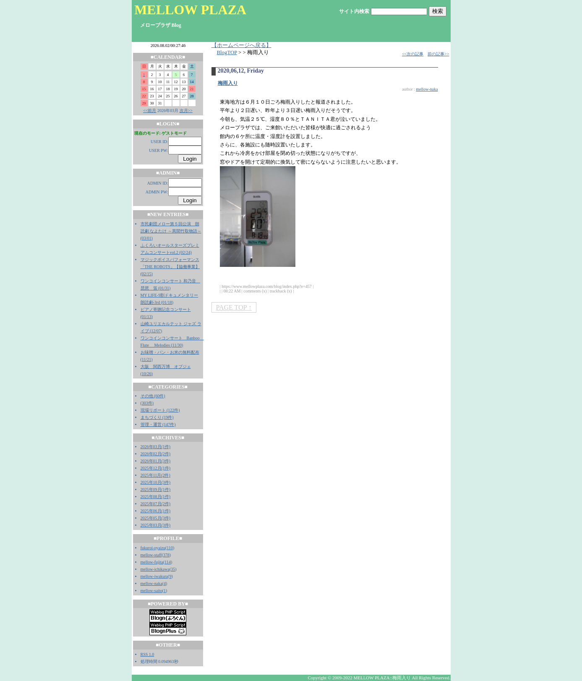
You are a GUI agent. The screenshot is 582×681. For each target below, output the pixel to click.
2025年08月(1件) (156, 496)
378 (166, 555)
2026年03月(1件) (156, 446)
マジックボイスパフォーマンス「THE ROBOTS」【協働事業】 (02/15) (170, 266)
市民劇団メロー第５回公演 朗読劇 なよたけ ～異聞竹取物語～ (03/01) (171, 231)
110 (170, 547)
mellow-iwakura (154, 576)
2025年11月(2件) (155, 475)
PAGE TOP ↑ (234, 307)
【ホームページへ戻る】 (241, 45)
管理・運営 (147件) (158, 424)
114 (167, 562)
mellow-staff (151, 555)
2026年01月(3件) (156, 461)
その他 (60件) (153, 396)
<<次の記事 (412, 54)
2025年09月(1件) (156, 489)
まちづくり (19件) (157, 417)
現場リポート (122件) (160, 410)
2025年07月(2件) (156, 503)
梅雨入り (228, 83)
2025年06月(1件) (156, 511)
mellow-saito (151, 590)
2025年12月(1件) (156, 468)
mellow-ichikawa (155, 569)
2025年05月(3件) (156, 518)
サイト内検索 (354, 11)
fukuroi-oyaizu (153, 547)
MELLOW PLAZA (190, 9)
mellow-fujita (152, 562)
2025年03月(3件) (156, 525)
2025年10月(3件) (156, 482)
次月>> (186, 110)
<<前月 (149, 110)
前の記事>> (438, 54)
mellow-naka (151, 583)
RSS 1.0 (147, 654)
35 (173, 569)
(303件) (147, 403)
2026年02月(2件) (156, 453)
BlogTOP (227, 52)
